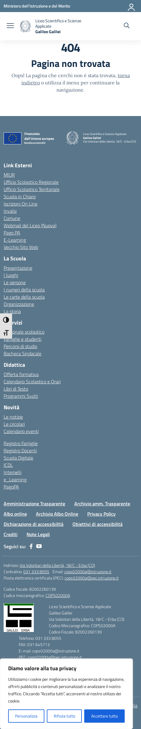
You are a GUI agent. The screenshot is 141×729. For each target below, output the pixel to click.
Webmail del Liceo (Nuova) (30, 225)
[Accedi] (131, 6)
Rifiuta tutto (64, 716)
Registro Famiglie (21, 443)
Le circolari (14, 424)
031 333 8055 (36, 571)
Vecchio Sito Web (21, 247)
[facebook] (31, 546)
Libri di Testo (16, 388)
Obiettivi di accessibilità (97, 524)
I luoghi (11, 275)
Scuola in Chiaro (20, 196)
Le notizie (13, 416)
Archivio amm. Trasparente (102, 503)
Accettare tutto (104, 716)
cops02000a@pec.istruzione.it (92, 578)
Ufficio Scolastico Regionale (31, 182)
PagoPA (11, 486)
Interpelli (12, 472)
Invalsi (10, 211)
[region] (66, 693)
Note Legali (38, 534)
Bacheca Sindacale (22, 353)
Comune (12, 218)
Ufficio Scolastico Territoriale (31, 189)
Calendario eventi (21, 431)
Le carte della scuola (24, 296)
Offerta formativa (21, 374)
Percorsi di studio (20, 346)
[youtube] (39, 546)
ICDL (8, 465)
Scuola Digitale (18, 457)
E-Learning (15, 240)
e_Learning (15, 479)
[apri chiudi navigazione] (10, 26)
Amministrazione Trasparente (34, 503)
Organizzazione (19, 304)
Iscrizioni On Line (20, 203)
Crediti (11, 534)
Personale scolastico (24, 331)
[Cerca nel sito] (126, 26)
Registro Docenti (20, 450)
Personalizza (26, 716)
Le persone (15, 282)
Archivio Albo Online (57, 513)
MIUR (9, 174)
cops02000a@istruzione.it (87, 571)
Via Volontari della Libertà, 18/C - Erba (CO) (57, 565)
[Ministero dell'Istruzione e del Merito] (37, 6)
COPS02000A (58, 595)
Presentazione (18, 268)
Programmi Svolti (21, 396)
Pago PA (12, 232)
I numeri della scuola (24, 289)
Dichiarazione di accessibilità (33, 524)
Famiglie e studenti (22, 339)
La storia (12, 311)
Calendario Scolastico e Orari (32, 381)
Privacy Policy (101, 513)
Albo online (15, 513)
